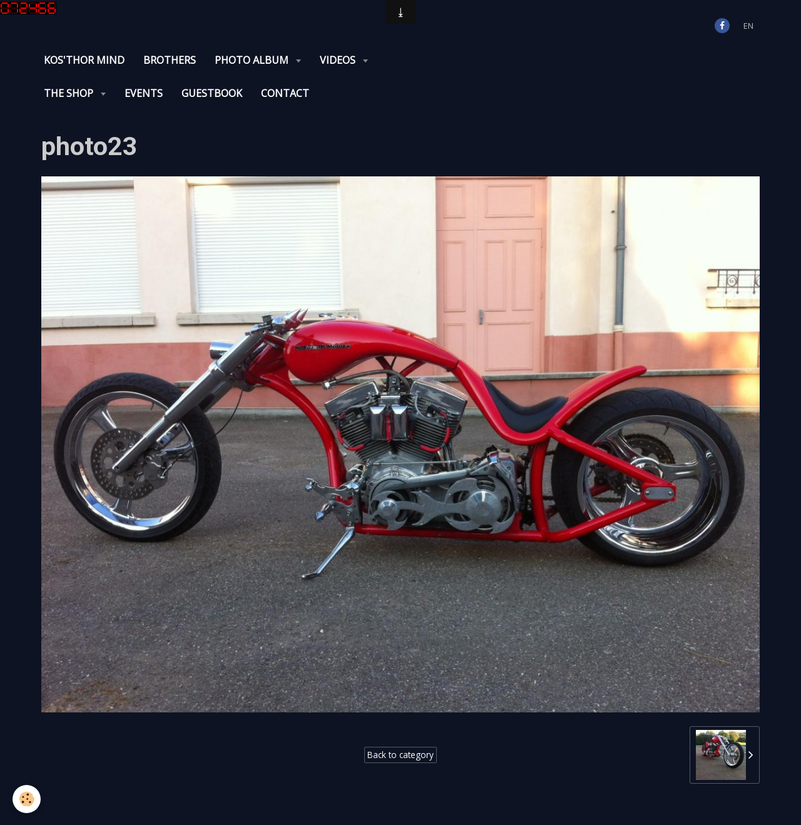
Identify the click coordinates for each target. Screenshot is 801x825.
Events (144, 93)
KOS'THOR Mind (84, 60)
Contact (285, 93)
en (748, 25)
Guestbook (211, 93)
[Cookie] (27, 799)
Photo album (253, 60)
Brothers (169, 60)
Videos (339, 60)
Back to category (400, 755)
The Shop (70, 93)
